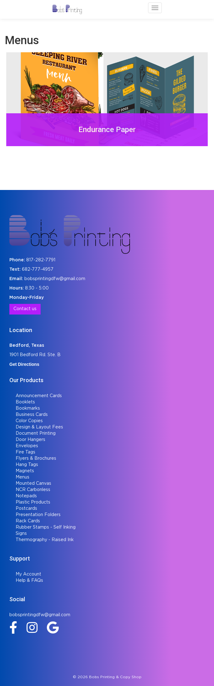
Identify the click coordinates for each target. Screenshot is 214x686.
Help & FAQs (29, 580)
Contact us (25, 309)
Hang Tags (27, 465)
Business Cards (32, 414)
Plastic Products (33, 502)
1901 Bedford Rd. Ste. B (35, 355)
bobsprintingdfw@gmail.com (54, 279)
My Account (28, 574)
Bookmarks (28, 408)
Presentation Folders (38, 515)
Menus (22, 477)
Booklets (25, 402)
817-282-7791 (40, 260)
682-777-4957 (37, 269)
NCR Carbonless (33, 490)
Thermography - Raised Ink (45, 540)
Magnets (25, 471)
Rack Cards (28, 521)
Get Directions (24, 364)
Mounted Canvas (33, 483)
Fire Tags (25, 452)
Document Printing (36, 433)
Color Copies (29, 421)
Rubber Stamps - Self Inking (46, 527)
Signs (21, 533)
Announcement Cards (39, 396)
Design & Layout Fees (39, 427)
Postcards (26, 508)
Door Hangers (30, 440)
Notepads (26, 496)
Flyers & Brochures (36, 458)
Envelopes (27, 446)
